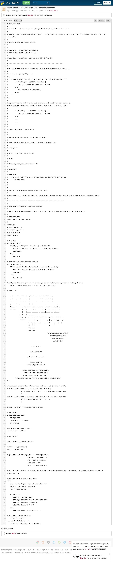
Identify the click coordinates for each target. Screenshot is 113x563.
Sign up (107, 3)
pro (71, 550)
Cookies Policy (89, 549)
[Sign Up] (76, 556)
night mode (45, 550)
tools (38, 550)
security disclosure (42, 552)
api (52, 550)
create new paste (6, 550)
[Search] (48, 3)
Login (98, 3)
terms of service (30, 552)
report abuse (59, 552)
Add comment (53, 10)
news (66, 550)
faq (34, 550)
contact (67, 552)
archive (29, 550)
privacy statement (6, 552)
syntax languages (19, 550)
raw (95, 20)
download (101, 20)
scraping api (59, 550)
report (108, 20)
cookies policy (18, 552)
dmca (51, 552)
